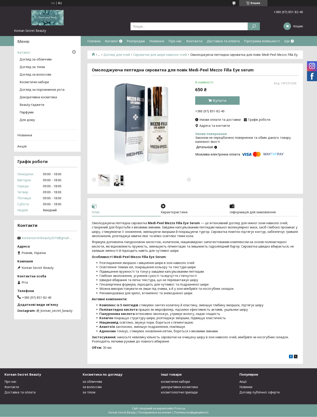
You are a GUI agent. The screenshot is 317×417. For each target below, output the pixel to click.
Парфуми (27, 112)
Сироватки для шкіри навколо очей (160, 55)
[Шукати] (254, 26)
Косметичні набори (34, 82)
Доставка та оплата (223, 41)
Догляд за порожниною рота (42, 90)
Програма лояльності (262, 41)
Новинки (156, 41)
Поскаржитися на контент (154, 413)
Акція (21, 146)
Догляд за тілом (32, 67)
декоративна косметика (179, 387)
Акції (243, 382)
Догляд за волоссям (35, 75)
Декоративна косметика (38, 97)
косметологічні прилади (179, 392)
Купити (220, 100)
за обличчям (92, 382)
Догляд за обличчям (36, 59)
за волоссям (92, 387)
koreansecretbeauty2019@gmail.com (47, 238)
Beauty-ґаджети (32, 105)
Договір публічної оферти (259, 392)
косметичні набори (175, 382)
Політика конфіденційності (191, 413)
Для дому (27, 120)
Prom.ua (180, 409)
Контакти (194, 41)
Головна (93, 41)
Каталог (111, 41)
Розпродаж (136, 41)
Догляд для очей (116, 55)
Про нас (175, 41)
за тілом (89, 392)
